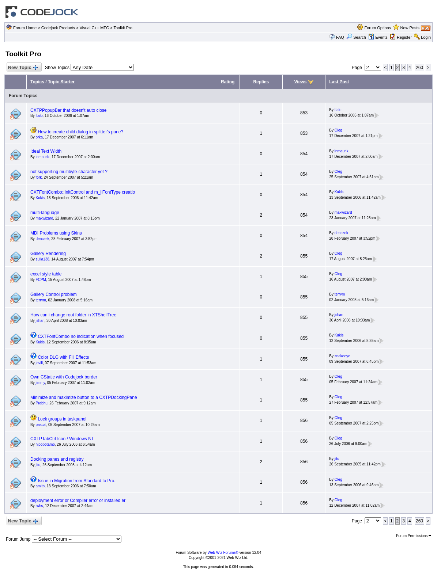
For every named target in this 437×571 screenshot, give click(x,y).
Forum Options (377, 28)
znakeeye (342, 356)
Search (356, 37)
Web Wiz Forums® (223, 553)
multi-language (44, 212)
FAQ (340, 37)
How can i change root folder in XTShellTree (73, 314)
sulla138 (42, 259)
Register (404, 37)
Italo (39, 116)
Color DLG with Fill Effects (63, 357)
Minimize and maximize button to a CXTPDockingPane (83, 397)
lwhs (39, 506)
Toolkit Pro (122, 28)
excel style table (45, 274)
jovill (39, 363)
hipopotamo (45, 444)
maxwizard (44, 218)
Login (426, 37)
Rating (227, 81)
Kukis (40, 198)
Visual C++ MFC (94, 28)
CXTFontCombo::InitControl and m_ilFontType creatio (82, 192)
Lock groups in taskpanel (62, 419)
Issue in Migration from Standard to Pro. (76, 480)
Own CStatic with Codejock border (63, 377)
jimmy (40, 383)
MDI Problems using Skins (56, 233)
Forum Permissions (413, 536)
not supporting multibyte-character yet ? (69, 171)
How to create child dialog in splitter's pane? (80, 131)
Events (378, 37)
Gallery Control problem (53, 294)
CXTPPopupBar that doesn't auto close (68, 110)
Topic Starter (61, 81)
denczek (42, 239)
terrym (41, 300)
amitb (40, 486)
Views (300, 81)
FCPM (41, 280)
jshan (40, 321)
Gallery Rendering (48, 253)
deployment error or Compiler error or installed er (77, 500)
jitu (38, 465)
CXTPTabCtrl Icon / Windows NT (62, 438)
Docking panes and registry (56, 459)
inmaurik (43, 157)
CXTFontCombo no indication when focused (81, 336)
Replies (261, 81)
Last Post (339, 81)
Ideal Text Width (45, 151)
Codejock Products (58, 28)
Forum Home (25, 28)
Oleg (338, 130)
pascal (41, 425)
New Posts (409, 28)
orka (39, 137)
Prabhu (42, 403)
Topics (37, 81)
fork (39, 177)
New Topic (22, 68)
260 (419, 67)
